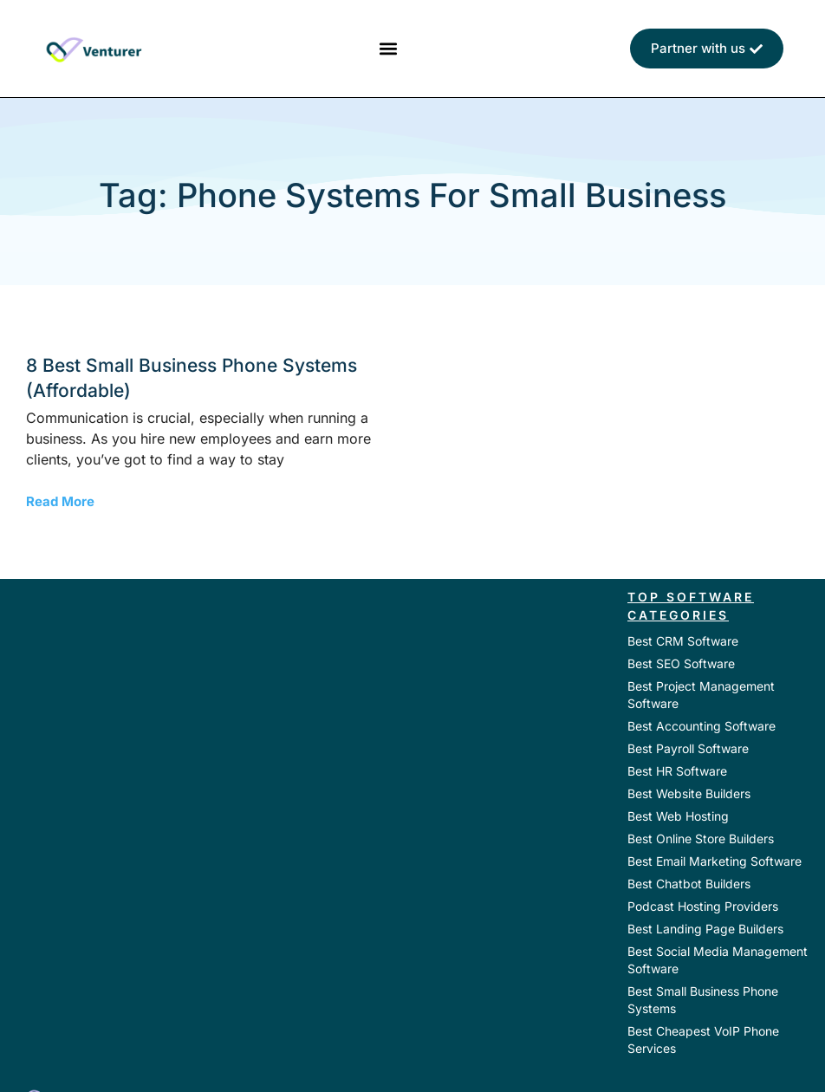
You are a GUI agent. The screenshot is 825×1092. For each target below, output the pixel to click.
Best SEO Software (681, 663)
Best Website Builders (688, 793)
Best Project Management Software (701, 695)
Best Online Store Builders (700, 838)
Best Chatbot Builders (688, 883)
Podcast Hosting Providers (702, 906)
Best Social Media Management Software (717, 960)
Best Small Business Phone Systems (702, 1000)
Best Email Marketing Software (714, 861)
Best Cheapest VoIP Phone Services (703, 1040)
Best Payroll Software (688, 748)
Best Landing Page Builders (705, 928)
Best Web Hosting (678, 816)
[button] (388, 49)
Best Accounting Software (701, 725)
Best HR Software (677, 771)
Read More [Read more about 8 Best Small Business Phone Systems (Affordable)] (60, 501)
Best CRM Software (682, 641)
